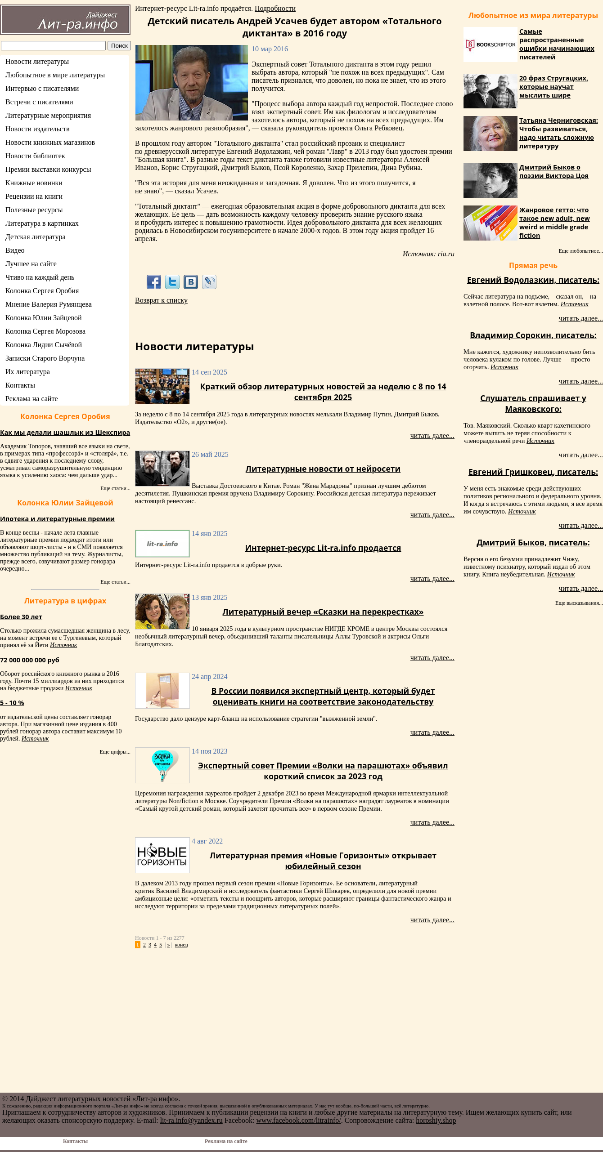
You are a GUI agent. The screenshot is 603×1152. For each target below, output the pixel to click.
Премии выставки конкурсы (48, 169)
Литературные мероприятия (48, 115)
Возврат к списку (161, 300)
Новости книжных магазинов (50, 142)
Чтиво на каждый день (39, 277)
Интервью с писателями (42, 88)
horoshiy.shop (436, 1120)
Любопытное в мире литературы (55, 75)
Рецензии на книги (34, 196)
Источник (63, 645)
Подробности (275, 8)
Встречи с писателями (39, 102)
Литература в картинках (42, 223)
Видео (14, 250)
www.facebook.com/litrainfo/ (298, 1120)
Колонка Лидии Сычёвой (43, 344)
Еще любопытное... (580, 251)
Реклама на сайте (31, 398)
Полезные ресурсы (34, 210)
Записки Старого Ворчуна (45, 358)
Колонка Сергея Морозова (45, 331)
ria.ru (446, 254)
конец (181, 945)
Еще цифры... (114, 752)
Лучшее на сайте (31, 264)
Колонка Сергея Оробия (42, 291)
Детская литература (35, 237)
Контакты (20, 385)
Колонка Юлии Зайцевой (43, 317)
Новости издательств (37, 129)
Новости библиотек (35, 156)
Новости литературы (37, 61)
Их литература (27, 371)
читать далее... (432, 435)
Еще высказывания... (579, 603)
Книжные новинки (34, 183)
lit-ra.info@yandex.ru (191, 1120)
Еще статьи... (115, 488)
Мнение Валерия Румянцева (48, 304)
